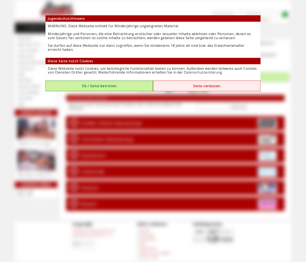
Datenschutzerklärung (203, 72)
